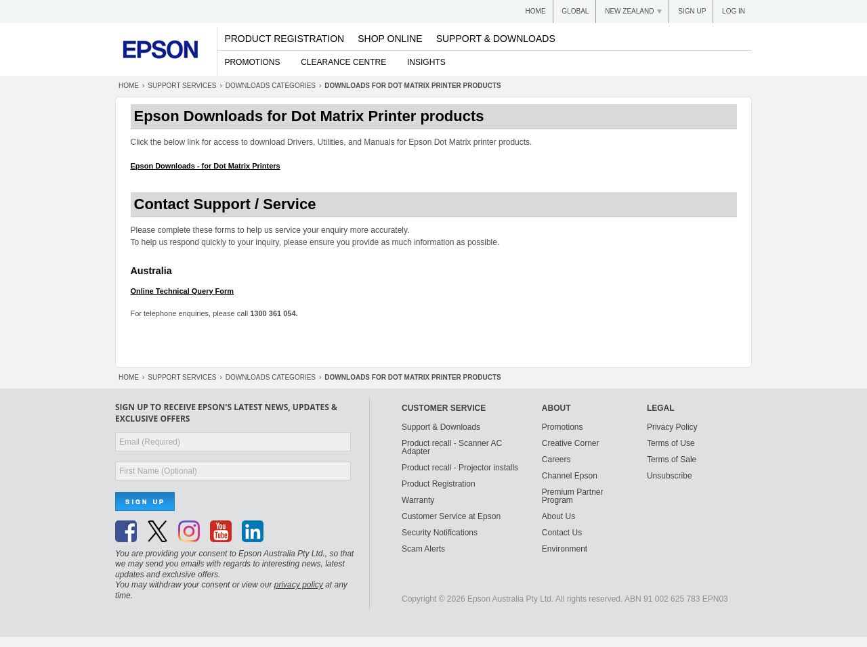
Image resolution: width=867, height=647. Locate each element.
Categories (271, 85)
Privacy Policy (672, 427)
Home (536, 11)
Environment (564, 549)
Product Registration (284, 38)
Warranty (418, 500)
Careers (556, 459)
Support (182, 85)
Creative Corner (570, 443)
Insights (426, 62)
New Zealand (629, 11)
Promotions (252, 62)
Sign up (692, 11)
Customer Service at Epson (451, 516)
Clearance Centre (343, 62)
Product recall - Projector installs (460, 467)
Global (575, 11)
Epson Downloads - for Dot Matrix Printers (205, 166)
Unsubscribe (669, 476)
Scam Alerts (423, 549)
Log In (733, 11)
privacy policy (298, 584)
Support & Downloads (495, 38)
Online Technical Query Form (182, 291)
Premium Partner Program (573, 496)
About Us (558, 516)
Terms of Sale (671, 459)
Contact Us (562, 532)
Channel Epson (569, 476)
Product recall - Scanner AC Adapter (452, 447)
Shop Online (390, 38)
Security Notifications (440, 532)
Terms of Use (671, 443)
